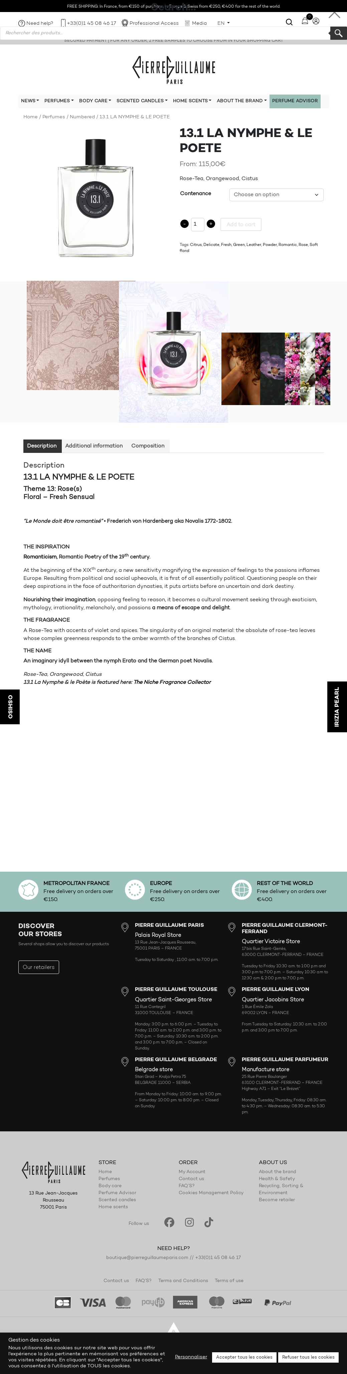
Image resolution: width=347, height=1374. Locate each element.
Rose (303, 245)
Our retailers (39, 967)
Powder (270, 245)
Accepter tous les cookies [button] (244, 1357)
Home (30, 117)
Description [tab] (41, 446)
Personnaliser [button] (191, 1357)
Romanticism (39, 557)
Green (239, 245)
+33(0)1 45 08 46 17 (91, 23)
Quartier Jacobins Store (273, 1000)
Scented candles (117, 1200)
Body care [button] (93, 101)
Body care (110, 1186)
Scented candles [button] (140, 101)
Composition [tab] (147, 446)
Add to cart (240, 225)
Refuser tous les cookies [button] (308, 1357)
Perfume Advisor (295, 101)
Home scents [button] (190, 101)
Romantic (288, 245)
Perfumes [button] (57, 101)
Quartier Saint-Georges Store (173, 1000)
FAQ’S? (187, 1186)
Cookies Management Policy (211, 1193)
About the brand (277, 1172)
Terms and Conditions (183, 1281)
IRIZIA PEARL (337, 707)
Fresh (226, 245)
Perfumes (53, 117)
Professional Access (154, 23)
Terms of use (229, 1281)
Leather (253, 245)
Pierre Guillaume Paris (173, 69)
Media (199, 23)
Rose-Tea (35, 674)
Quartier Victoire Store (271, 942)
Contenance (195, 194)
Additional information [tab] (94, 446)
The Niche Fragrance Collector (172, 682)
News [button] (28, 101)
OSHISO (10, 707)
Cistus (93, 674)
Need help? (39, 23)
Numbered (82, 117)
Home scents (113, 1207)
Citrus (196, 245)
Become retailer (277, 1200)
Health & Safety (277, 1179)
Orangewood (66, 674)
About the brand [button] (240, 101)
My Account (192, 1172)
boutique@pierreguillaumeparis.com (147, 1258)
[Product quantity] (197, 224)
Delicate (211, 245)
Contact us (191, 1179)
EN (221, 23)
